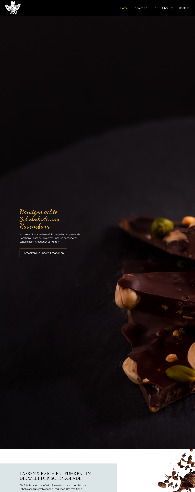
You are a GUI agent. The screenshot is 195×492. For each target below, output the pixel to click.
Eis (154, 8)
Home (124, 8)
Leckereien (140, 8)
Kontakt (184, 8)
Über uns (168, 8)
